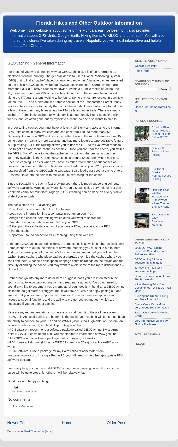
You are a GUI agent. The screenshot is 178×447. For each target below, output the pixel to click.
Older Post (116, 423)
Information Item (27, 391)
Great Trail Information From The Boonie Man (152, 278)
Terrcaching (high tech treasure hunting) (148, 269)
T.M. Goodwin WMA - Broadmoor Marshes (160, 219)
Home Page (142, 70)
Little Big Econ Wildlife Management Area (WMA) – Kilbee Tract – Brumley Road (160, 198)
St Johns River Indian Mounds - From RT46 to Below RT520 (161, 132)
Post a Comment (23, 406)
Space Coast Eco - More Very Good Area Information (152, 306)
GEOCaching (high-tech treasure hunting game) (149, 261)
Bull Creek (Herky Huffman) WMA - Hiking (161, 174)
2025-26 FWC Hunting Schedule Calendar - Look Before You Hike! (151, 251)
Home (67, 423)
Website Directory (145, 65)
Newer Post (17, 423)
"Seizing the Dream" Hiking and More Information (151, 297)
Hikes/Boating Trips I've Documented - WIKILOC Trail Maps (153, 288)
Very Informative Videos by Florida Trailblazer (151, 322)
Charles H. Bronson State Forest (160, 151)
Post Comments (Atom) (38, 431)
